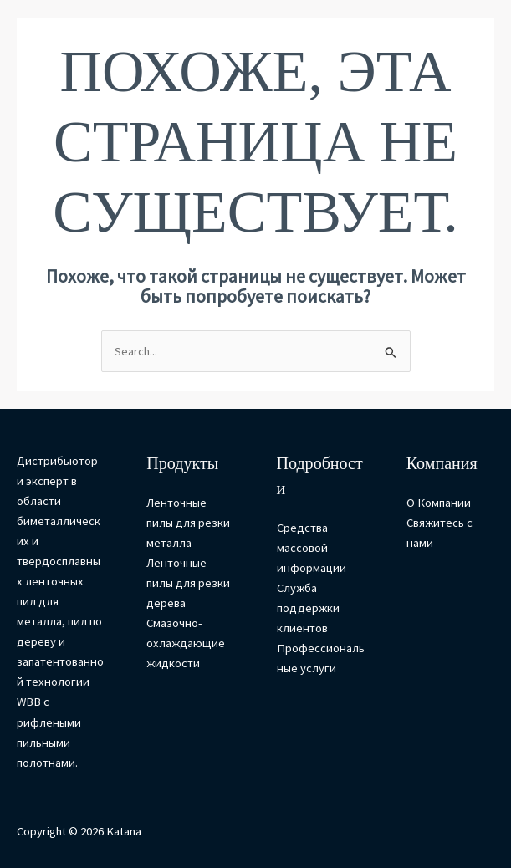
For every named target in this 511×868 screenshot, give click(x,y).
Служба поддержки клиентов (308, 608)
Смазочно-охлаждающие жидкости (185, 643)
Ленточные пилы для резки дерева (188, 582)
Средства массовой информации (311, 547)
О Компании (438, 502)
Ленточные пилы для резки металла (188, 522)
